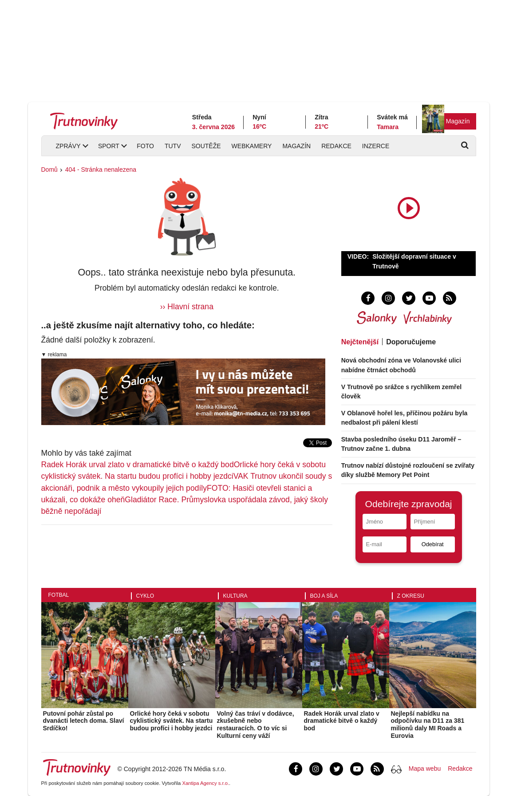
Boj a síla (324, 596)
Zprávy (68, 146)
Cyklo (145, 596)
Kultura (235, 596)
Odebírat (433, 544)
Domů (49, 169)
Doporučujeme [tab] (411, 342)
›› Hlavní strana (186, 306)
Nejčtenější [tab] (360, 342)
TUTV (173, 146)
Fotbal (58, 595)
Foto (145, 146)
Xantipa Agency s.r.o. (205, 783)
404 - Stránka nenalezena (100, 169)
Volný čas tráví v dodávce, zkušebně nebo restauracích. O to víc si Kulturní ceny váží (255, 724)
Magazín (458, 121)
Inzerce (375, 146)
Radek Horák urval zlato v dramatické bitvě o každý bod (137, 464)
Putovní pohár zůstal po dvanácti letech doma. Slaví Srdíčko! (83, 721)
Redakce (336, 146)
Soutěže (206, 146)
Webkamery (252, 146)
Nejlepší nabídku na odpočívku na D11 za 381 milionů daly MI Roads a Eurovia (428, 724)
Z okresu (410, 596)
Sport (108, 146)
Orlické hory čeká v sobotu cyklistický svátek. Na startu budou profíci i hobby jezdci (171, 721)
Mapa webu (425, 768)
